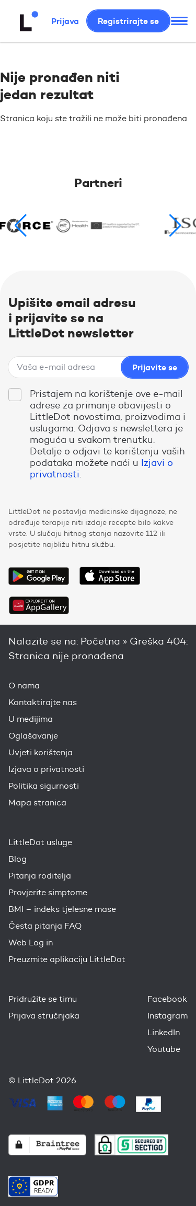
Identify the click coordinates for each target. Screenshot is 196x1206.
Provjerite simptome (47, 892)
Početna (100, 641)
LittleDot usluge (40, 842)
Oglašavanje (33, 736)
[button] (175, 225)
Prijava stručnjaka (43, 1016)
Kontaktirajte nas (42, 702)
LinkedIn (163, 1032)
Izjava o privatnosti (46, 769)
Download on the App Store (109, 576)
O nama (24, 685)
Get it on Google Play (38, 576)
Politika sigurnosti (43, 786)
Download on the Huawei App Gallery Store (38, 605)
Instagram (167, 1016)
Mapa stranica (37, 802)
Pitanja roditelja (39, 876)
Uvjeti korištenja (40, 752)
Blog (17, 859)
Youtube (163, 1049)
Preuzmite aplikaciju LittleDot (66, 959)
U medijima (30, 719)
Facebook (167, 999)
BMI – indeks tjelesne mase (62, 909)
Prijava (65, 21)
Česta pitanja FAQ (45, 926)
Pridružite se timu (42, 999)
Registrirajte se (128, 21)
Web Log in (30, 942)
